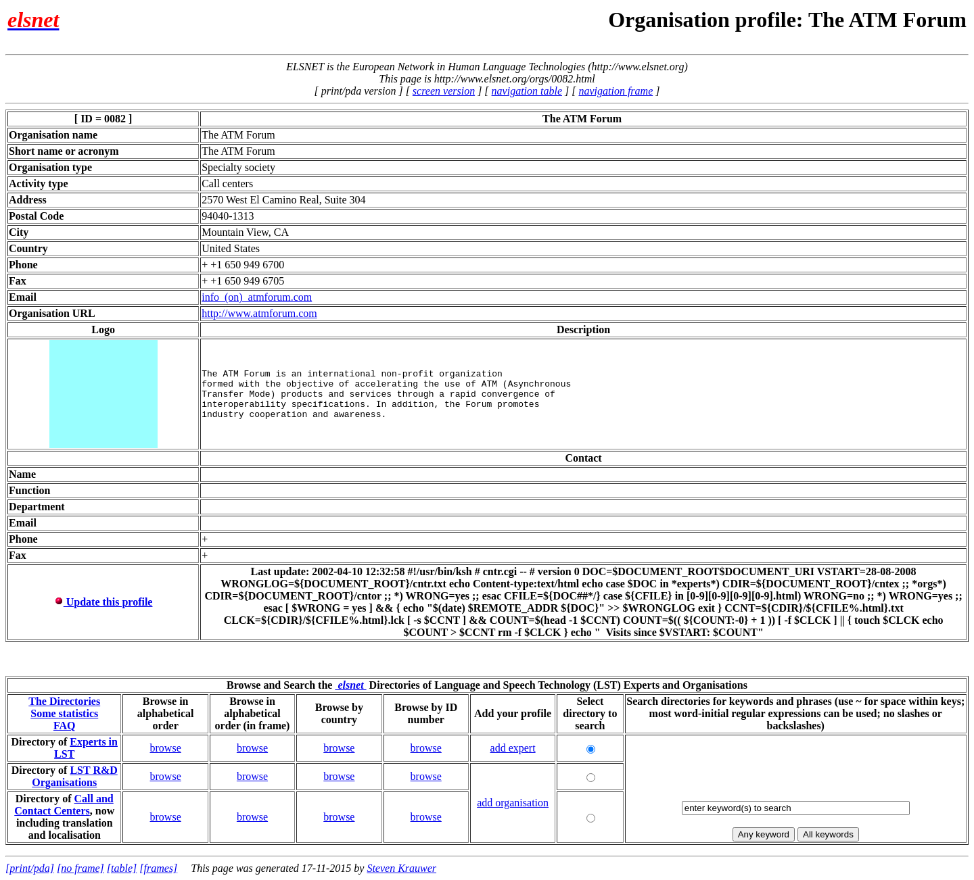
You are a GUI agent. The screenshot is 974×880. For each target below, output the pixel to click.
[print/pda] (29, 868)
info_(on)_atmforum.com (257, 297)
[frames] (158, 868)
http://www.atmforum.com (259, 313)
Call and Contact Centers (64, 804)
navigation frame (615, 91)
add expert (513, 748)
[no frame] (80, 868)
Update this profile (103, 602)
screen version (444, 91)
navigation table (527, 91)
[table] (122, 868)
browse (165, 748)
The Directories (64, 701)
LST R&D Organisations (75, 776)
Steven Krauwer (401, 868)
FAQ (64, 725)
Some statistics (64, 713)
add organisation (513, 802)
